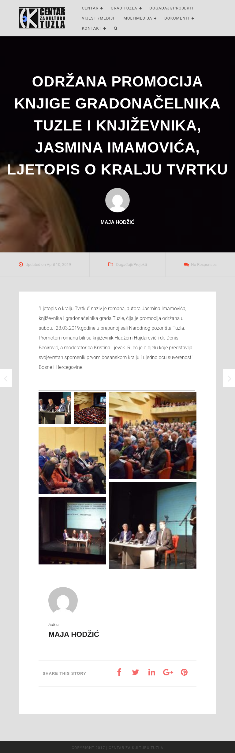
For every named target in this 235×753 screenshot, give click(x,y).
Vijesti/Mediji (98, 18)
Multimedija (138, 18)
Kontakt (92, 28)
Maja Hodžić (73, 634)
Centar (90, 8)
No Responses (204, 264)
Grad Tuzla (124, 8)
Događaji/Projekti (172, 8)
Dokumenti (176, 18)
